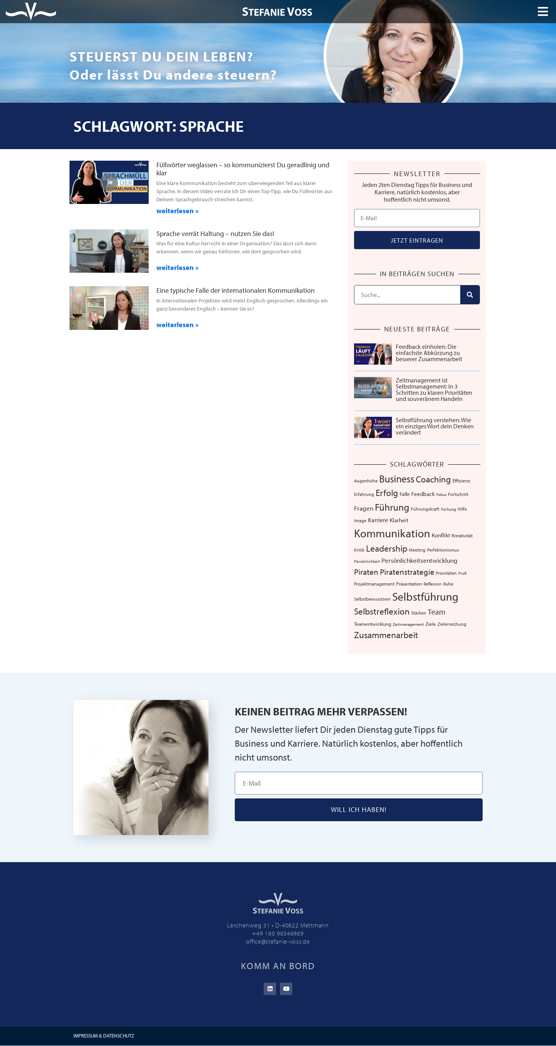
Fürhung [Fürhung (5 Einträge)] (448, 509)
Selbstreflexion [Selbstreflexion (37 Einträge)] (382, 611)
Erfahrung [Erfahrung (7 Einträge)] (364, 494)
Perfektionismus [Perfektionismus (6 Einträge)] (443, 550)
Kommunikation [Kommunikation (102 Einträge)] (392, 533)
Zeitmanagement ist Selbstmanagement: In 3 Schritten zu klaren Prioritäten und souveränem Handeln (434, 389)
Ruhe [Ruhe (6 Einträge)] (448, 584)
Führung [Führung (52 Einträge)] (392, 507)
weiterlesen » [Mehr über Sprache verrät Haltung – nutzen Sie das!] (177, 267)
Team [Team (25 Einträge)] (437, 611)
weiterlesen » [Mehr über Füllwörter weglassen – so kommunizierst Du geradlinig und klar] (177, 210)
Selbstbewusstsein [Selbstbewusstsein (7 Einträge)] (372, 599)
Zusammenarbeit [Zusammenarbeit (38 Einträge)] (386, 634)
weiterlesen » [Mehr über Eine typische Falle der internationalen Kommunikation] (177, 324)
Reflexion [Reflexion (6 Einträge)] (433, 584)
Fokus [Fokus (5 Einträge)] (441, 494)
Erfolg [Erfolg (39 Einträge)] (387, 492)
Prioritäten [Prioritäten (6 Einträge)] (446, 573)
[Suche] (470, 294)
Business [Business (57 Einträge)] (396, 478)
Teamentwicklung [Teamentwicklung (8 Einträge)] (372, 624)
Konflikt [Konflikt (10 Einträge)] (441, 535)
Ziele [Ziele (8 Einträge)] (430, 624)
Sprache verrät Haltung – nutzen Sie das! (215, 233)
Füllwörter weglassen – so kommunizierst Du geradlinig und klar (242, 169)
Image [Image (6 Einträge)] (360, 520)
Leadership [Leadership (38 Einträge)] (386, 548)
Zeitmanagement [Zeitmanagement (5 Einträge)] (408, 624)
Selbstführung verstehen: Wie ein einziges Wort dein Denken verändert (435, 426)
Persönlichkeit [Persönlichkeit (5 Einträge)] (367, 561)
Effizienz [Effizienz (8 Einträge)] (461, 480)
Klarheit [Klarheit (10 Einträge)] (399, 520)
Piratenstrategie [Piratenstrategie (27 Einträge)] (407, 572)
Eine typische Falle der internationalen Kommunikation (235, 290)
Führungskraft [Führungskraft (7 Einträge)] (425, 509)
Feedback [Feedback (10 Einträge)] (423, 494)
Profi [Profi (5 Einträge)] (462, 573)
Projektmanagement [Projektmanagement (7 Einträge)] (374, 584)
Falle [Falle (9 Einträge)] (405, 494)
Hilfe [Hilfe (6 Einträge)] (462, 509)
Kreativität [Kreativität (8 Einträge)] (462, 535)
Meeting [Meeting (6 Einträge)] (417, 550)
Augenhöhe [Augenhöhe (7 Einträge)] (366, 480)
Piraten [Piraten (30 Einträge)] (366, 571)
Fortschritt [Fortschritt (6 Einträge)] (458, 494)
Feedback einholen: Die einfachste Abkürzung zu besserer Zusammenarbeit (429, 353)
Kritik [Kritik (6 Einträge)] (359, 550)
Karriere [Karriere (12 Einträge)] (378, 520)
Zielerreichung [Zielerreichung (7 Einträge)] (451, 624)
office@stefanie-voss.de (278, 941)
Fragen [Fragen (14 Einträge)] (363, 508)
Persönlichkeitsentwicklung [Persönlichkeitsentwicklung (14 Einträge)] (419, 560)
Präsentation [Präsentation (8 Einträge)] (409, 584)
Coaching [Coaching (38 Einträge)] (433, 479)
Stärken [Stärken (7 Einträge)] (418, 613)
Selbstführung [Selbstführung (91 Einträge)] (425, 596)
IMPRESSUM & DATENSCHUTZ (103, 1036)
